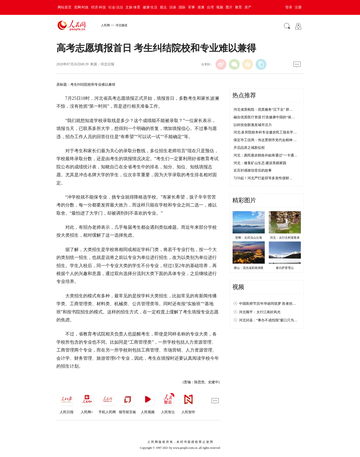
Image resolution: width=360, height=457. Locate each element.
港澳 (200, 7)
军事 (191, 7)
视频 (219, 7)
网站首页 (65, 7)
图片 (229, 7)
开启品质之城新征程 (249, 148)
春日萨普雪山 (285, 268)
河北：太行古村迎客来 (285, 237)
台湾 (210, 7)
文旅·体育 (132, 7)
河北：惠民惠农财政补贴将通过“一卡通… (265, 155)
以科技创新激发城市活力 (253, 125)
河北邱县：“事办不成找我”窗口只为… (268, 320)
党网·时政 (81, 7)
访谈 (172, 7)
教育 (238, 7)
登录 (288, 7)
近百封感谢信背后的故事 (253, 170)
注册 (298, 7)
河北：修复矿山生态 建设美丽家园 (260, 163)
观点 (163, 7)
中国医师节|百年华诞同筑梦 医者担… (267, 303)
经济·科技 (98, 7)
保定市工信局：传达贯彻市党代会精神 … (265, 140)
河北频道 (121, 25)
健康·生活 (150, 7)
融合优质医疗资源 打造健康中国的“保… (264, 117)
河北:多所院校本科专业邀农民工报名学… (265, 132)
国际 (182, 7)
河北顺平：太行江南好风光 (260, 312)
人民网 (105, 25)
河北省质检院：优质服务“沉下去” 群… (263, 109)
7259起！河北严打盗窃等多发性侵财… (263, 178)
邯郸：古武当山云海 (248, 237)
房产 (247, 7)
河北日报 (107, 64)
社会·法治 (115, 7)
